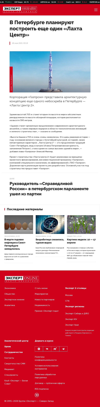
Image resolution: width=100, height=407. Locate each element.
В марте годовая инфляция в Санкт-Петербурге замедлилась (15, 244)
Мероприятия (41, 294)
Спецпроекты (11, 375)
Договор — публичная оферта (50, 383)
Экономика (9, 236)
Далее (12, 179)
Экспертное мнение (14, 299)
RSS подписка (42, 389)
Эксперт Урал (72, 325)
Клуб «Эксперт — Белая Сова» (16, 382)
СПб (67, 301)
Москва (69, 295)
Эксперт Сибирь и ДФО (77, 313)
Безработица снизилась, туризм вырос (50, 241)
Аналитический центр (16, 341)
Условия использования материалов (46, 367)
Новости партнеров (44, 299)
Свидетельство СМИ (14, 363)
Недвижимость (42, 305)
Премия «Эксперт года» (47, 311)
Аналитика (9, 305)
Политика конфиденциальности (46, 358)
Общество (71, 236)
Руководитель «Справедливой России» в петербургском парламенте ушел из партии (49, 188)
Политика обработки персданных (45, 376)
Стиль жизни (41, 288)
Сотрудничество (13, 352)
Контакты (9, 358)
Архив (7, 346)
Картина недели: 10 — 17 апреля (81, 241)
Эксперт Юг (71, 319)
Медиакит (9, 369)
